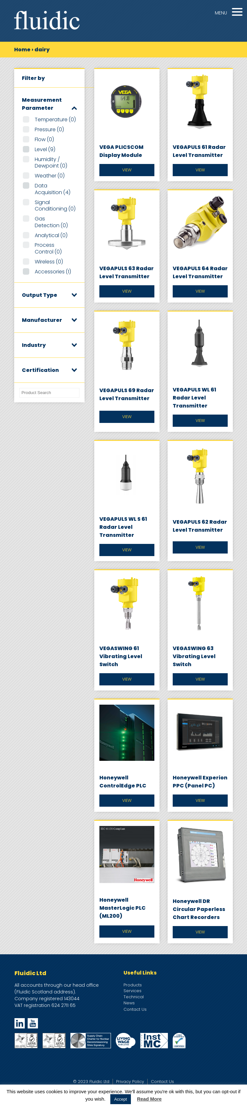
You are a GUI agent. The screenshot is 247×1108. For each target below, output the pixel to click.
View (127, 170)
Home (22, 49)
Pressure (49, 129)
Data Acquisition (52, 189)
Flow (44, 139)
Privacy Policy (130, 1081)
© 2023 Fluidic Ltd (91, 1081)
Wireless (49, 261)
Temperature (55, 119)
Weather (50, 175)
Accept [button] (120, 1099)
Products (133, 985)
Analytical (51, 235)
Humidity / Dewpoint (51, 163)
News (129, 1003)
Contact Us (135, 1009)
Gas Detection (51, 222)
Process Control (48, 248)
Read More (149, 1099)
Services (133, 990)
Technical (134, 997)
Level (45, 149)
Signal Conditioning (55, 206)
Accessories (53, 271)
